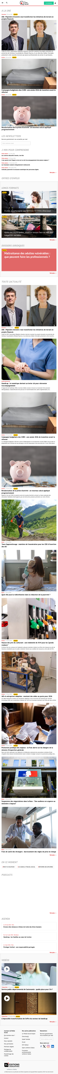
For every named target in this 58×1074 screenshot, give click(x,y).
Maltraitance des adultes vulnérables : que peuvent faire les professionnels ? (27, 255)
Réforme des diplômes (45, 867)
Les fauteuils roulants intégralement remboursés (16, 165)
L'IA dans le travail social (26, 867)
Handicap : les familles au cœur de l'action (17, 937)
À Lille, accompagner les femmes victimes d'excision (27, 210)
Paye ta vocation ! (9, 867)
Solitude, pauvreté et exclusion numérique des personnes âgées (20, 169)
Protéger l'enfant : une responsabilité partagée (19, 947)
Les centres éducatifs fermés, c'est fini (13, 155)
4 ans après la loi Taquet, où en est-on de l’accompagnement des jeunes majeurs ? (25, 160)
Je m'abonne (49, 3)
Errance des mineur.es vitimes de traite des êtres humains (22, 927)
